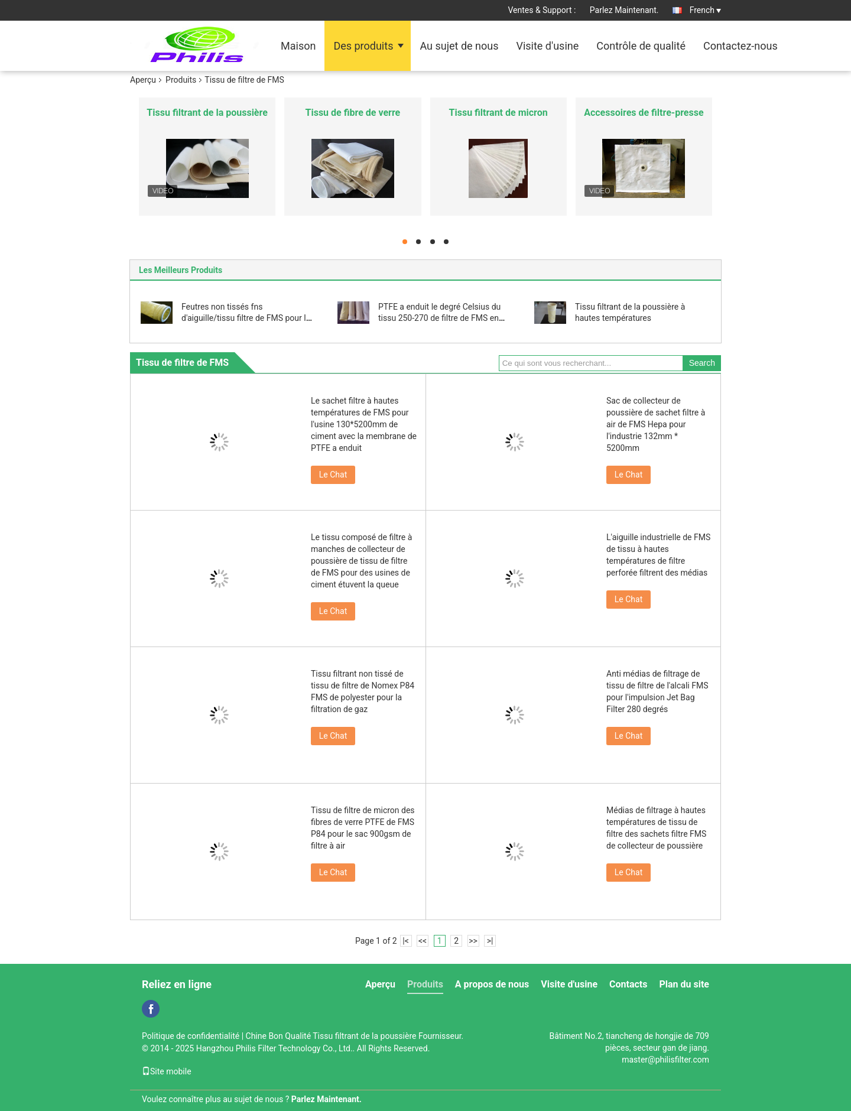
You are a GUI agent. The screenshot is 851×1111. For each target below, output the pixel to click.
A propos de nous (492, 984)
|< (405, 941)
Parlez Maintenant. (624, 10)
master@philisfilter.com (665, 1059)
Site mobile (166, 1071)
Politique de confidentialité (190, 1036)
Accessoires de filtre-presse (643, 112)
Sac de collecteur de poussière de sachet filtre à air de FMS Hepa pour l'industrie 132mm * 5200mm (655, 424)
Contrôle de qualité (641, 46)
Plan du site (684, 984)
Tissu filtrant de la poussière (207, 112)
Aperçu (143, 80)
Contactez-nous (740, 46)
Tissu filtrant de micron (498, 112)
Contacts (628, 984)
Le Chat (333, 474)
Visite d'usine (547, 46)
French (705, 10)
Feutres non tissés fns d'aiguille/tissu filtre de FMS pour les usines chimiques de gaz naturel (247, 318)
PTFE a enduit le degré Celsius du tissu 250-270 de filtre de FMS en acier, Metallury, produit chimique (439, 318)
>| (490, 941)
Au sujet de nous (459, 46)
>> (473, 941)
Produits (180, 80)
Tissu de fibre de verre (353, 112)
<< (422, 941)
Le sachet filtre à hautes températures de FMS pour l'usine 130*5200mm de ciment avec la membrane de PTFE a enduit (364, 424)
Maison (298, 46)
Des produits (363, 46)
